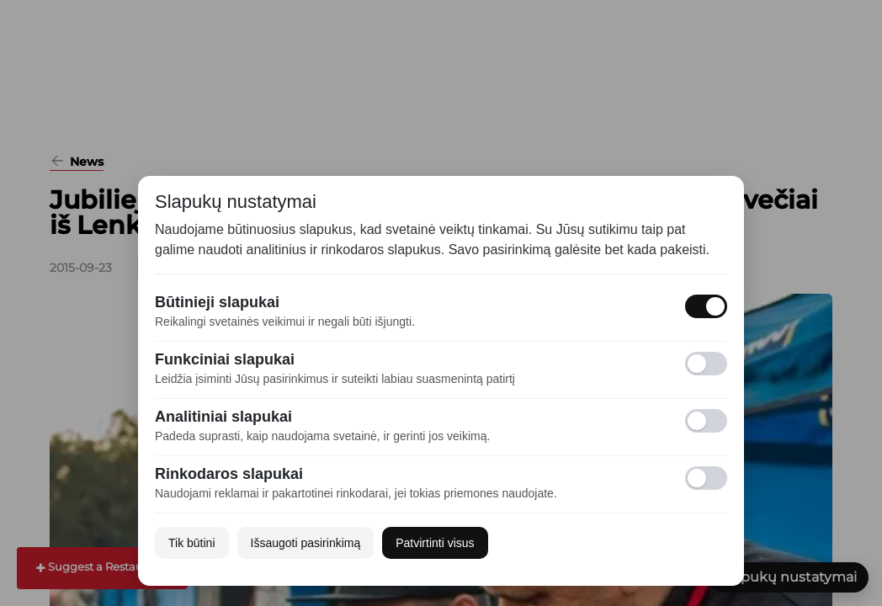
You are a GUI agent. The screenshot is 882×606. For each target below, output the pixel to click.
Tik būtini (191, 543)
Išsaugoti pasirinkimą (306, 543)
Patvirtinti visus (435, 543)
